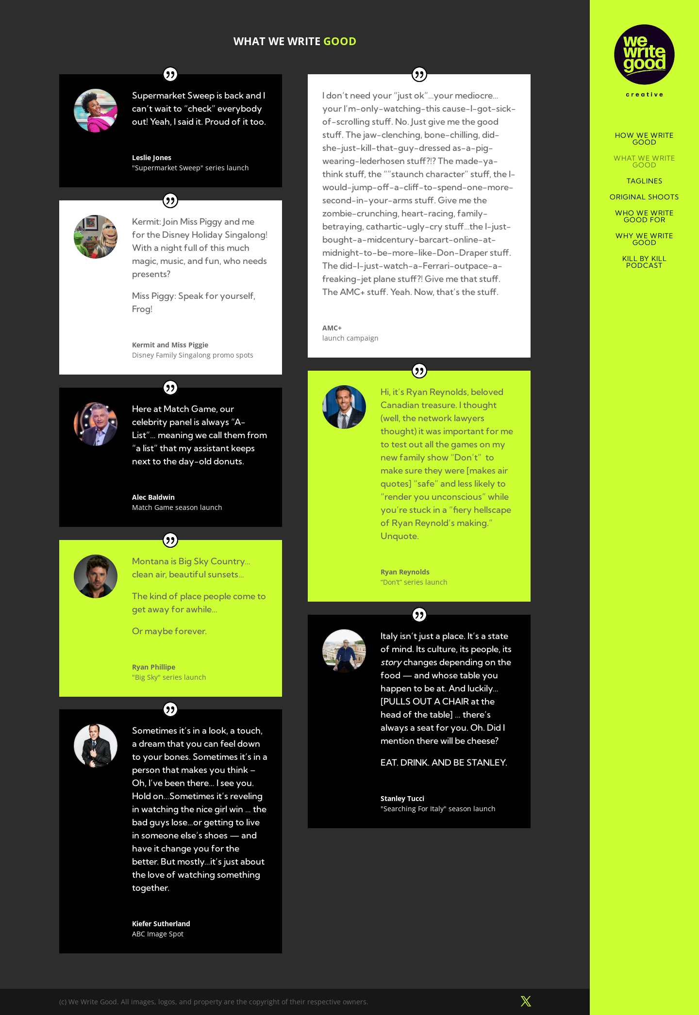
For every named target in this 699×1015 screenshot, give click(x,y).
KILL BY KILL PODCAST (644, 262)
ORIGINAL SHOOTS (644, 197)
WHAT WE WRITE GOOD (644, 162)
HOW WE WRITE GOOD (644, 139)
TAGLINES (645, 181)
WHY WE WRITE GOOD (644, 239)
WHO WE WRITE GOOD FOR (644, 217)
